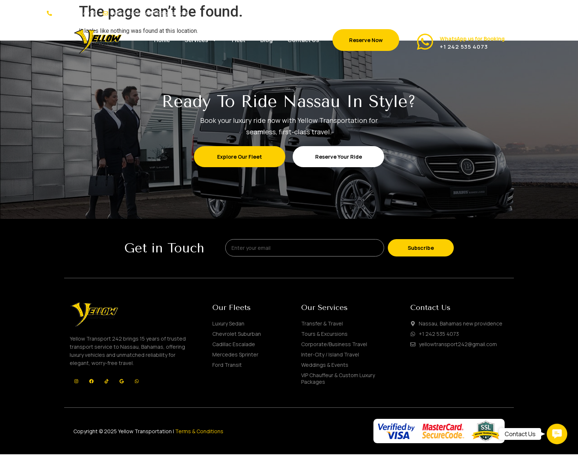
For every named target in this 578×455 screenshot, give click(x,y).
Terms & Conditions (199, 431)
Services (201, 40)
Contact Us (303, 40)
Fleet (239, 40)
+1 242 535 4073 (464, 47)
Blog (266, 40)
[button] (557, 434)
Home (162, 40)
